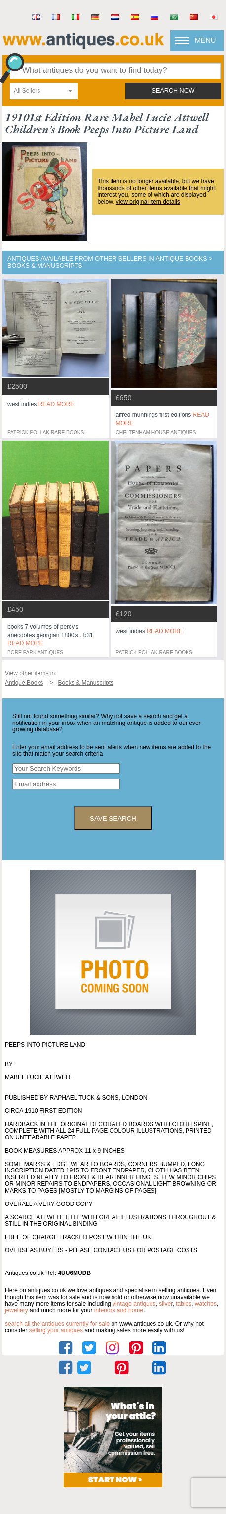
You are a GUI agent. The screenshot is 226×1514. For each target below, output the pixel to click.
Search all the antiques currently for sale (57, 1323)
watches (206, 1303)
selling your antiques (56, 1330)
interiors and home (118, 1310)
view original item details (148, 201)
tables (183, 1303)
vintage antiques (134, 1303)
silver (165, 1303)
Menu (205, 40)
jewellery (16, 1310)
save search (113, 818)
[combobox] (44, 91)
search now (173, 90)
